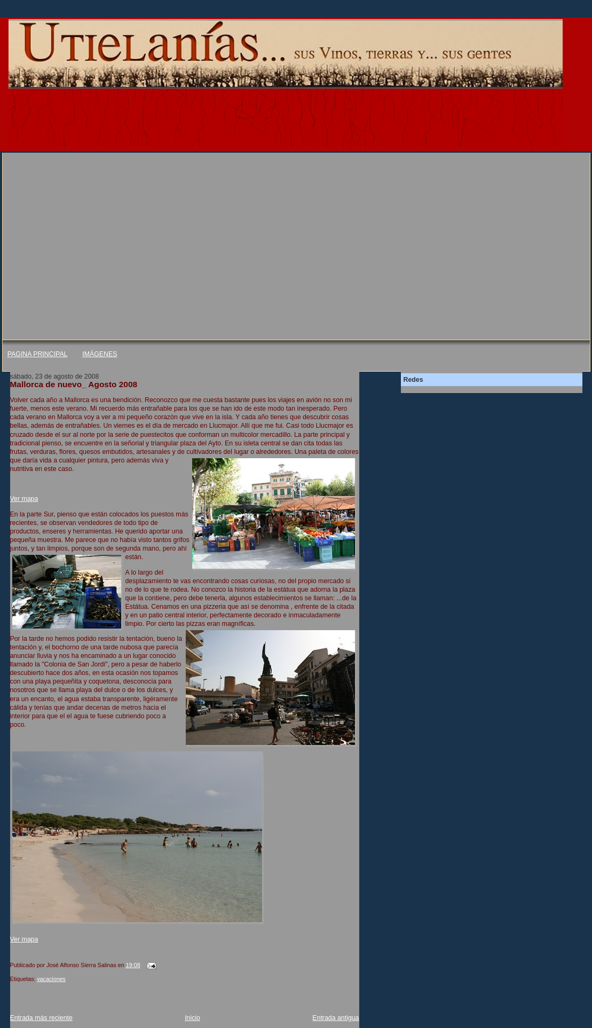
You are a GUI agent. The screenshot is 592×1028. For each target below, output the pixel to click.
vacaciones (51, 979)
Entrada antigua (335, 1018)
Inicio (192, 1018)
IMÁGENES (99, 354)
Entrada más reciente (41, 1018)
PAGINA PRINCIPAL (37, 354)
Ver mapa (24, 499)
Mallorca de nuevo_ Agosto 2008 (74, 384)
